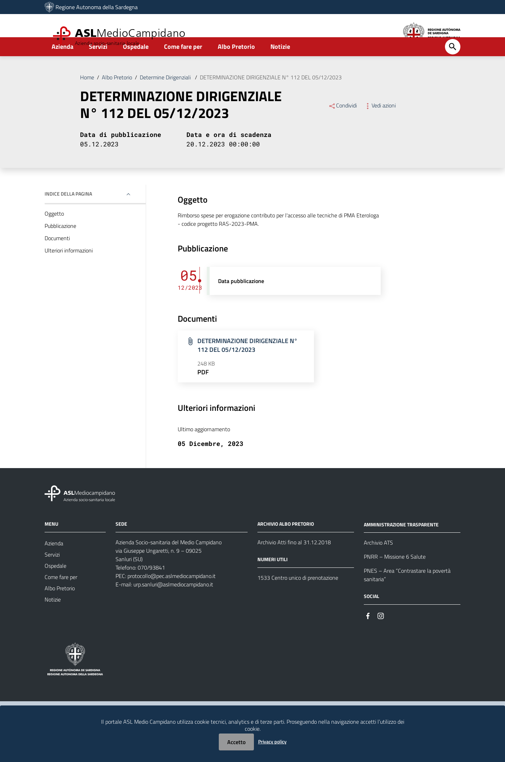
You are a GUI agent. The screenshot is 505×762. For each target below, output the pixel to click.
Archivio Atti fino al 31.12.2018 (294, 561)
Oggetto (54, 232)
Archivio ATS (378, 561)
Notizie (280, 65)
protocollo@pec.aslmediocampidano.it (171, 595)
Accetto (236, 742)
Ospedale (136, 65)
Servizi (98, 65)
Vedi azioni (380, 124)
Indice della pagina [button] (68, 212)
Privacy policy (272, 741)
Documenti (57, 257)
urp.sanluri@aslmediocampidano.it (173, 603)
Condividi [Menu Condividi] (342, 124)
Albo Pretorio (236, 65)
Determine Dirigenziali (166, 96)
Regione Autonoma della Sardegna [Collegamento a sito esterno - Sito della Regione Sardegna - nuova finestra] (96, 7)
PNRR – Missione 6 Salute (395, 575)
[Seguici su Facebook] (368, 634)
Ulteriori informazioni (69, 269)
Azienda (62, 65)
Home (87, 96)
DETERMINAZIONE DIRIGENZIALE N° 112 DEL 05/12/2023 (271, 96)
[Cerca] (452, 65)
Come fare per (183, 65)
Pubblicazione (60, 245)
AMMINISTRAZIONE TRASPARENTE (401, 543)
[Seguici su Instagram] (380, 634)
